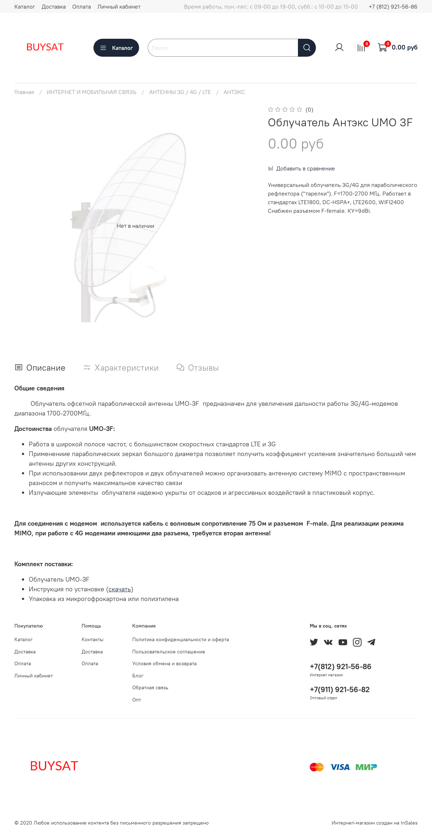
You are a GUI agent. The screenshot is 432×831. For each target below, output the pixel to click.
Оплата (81, 6)
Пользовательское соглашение (168, 651)
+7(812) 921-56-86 (341, 666)
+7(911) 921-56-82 (340, 689)
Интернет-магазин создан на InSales (375, 823)
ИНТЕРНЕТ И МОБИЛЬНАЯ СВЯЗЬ (92, 91)
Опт (136, 699)
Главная (24, 91)
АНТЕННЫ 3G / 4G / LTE (180, 91)
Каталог (24, 6)
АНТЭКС (234, 91)
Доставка (54, 6)
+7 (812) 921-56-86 (393, 6)
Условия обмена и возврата (164, 663)
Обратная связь (150, 687)
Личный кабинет (119, 6)
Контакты (93, 639)
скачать (120, 589)
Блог (137, 675)
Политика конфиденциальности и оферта (180, 639)
